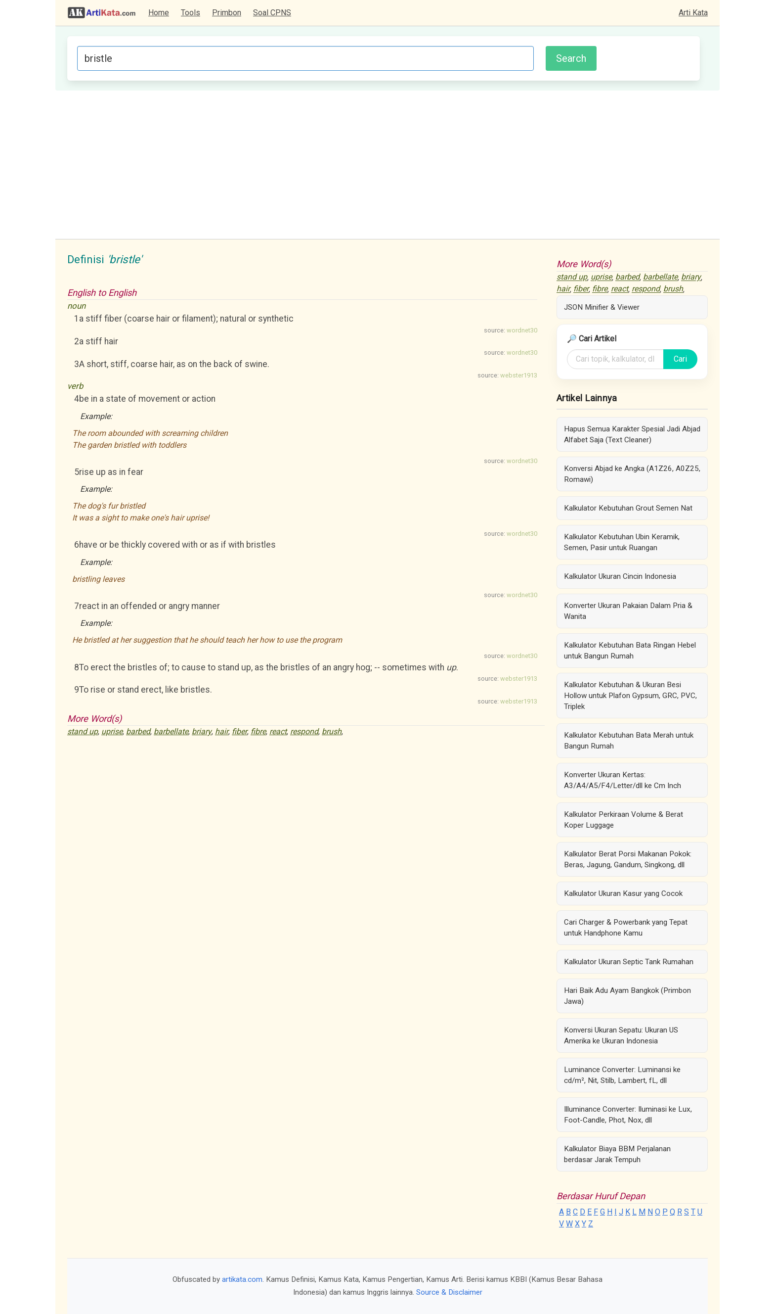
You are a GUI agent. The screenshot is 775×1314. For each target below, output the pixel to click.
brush (332, 731)
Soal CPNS (272, 12)
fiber (239, 731)
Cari (680, 359)
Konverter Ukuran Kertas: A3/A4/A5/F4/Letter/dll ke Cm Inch (622, 780)
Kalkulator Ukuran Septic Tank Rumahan (628, 961)
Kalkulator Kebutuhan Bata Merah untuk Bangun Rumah (628, 741)
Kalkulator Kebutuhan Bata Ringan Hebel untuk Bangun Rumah (630, 650)
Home (158, 12)
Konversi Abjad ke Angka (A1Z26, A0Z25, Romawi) (632, 474)
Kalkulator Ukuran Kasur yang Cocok (623, 893)
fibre (258, 731)
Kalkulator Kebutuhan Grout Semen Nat (628, 508)
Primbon (226, 12)
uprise (112, 731)
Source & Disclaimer (449, 1292)
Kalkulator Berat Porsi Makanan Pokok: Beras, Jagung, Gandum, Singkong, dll (627, 859)
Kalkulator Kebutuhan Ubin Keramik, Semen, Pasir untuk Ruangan (622, 542)
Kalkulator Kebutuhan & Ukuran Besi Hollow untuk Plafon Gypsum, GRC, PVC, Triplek (630, 695)
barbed (138, 731)
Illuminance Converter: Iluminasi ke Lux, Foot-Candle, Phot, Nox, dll (628, 1115)
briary (202, 731)
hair (221, 731)
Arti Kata (693, 12)
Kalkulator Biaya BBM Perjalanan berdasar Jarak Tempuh (617, 1154)
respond (304, 731)
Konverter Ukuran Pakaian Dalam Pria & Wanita (628, 611)
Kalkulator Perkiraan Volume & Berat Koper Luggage (623, 820)
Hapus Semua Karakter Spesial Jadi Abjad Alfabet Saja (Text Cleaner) (632, 434)
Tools (190, 12)
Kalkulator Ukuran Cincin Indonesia (620, 576)
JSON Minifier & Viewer (602, 307)
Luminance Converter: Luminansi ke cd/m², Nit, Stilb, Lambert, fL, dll (622, 1075)
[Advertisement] (387, 164)
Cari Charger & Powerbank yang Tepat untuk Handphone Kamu (626, 928)
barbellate (171, 731)
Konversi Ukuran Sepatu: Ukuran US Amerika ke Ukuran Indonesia (621, 1035)
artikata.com (242, 1279)
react (278, 731)
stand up (82, 731)
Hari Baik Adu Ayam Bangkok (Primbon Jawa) (627, 996)
